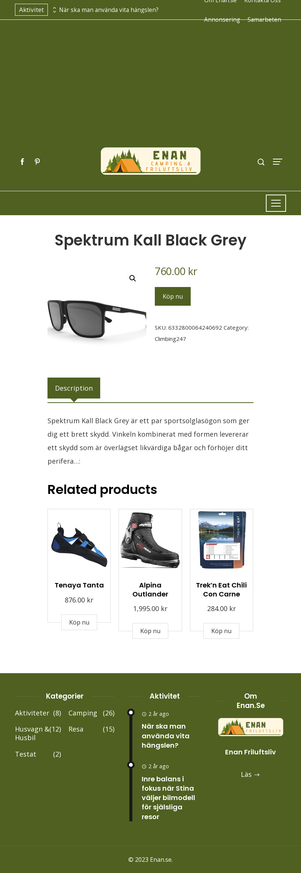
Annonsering (222, 19)
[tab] (73, 388)
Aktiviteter (38, 713)
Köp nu (173, 296)
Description (74, 388)
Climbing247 (170, 338)
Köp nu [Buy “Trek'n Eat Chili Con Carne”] (221, 631)
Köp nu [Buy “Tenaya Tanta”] (79, 622)
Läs (250, 774)
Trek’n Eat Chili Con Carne (221, 589)
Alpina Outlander (150, 589)
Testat (38, 754)
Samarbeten (264, 19)
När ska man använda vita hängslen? (109, 9)
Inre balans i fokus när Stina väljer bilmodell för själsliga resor (168, 797)
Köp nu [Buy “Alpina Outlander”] (150, 631)
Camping (91, 713)
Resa (91, 729)
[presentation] (53, 8)
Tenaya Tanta (79, 585)
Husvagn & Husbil (38, 733)
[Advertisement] (150, 91)
